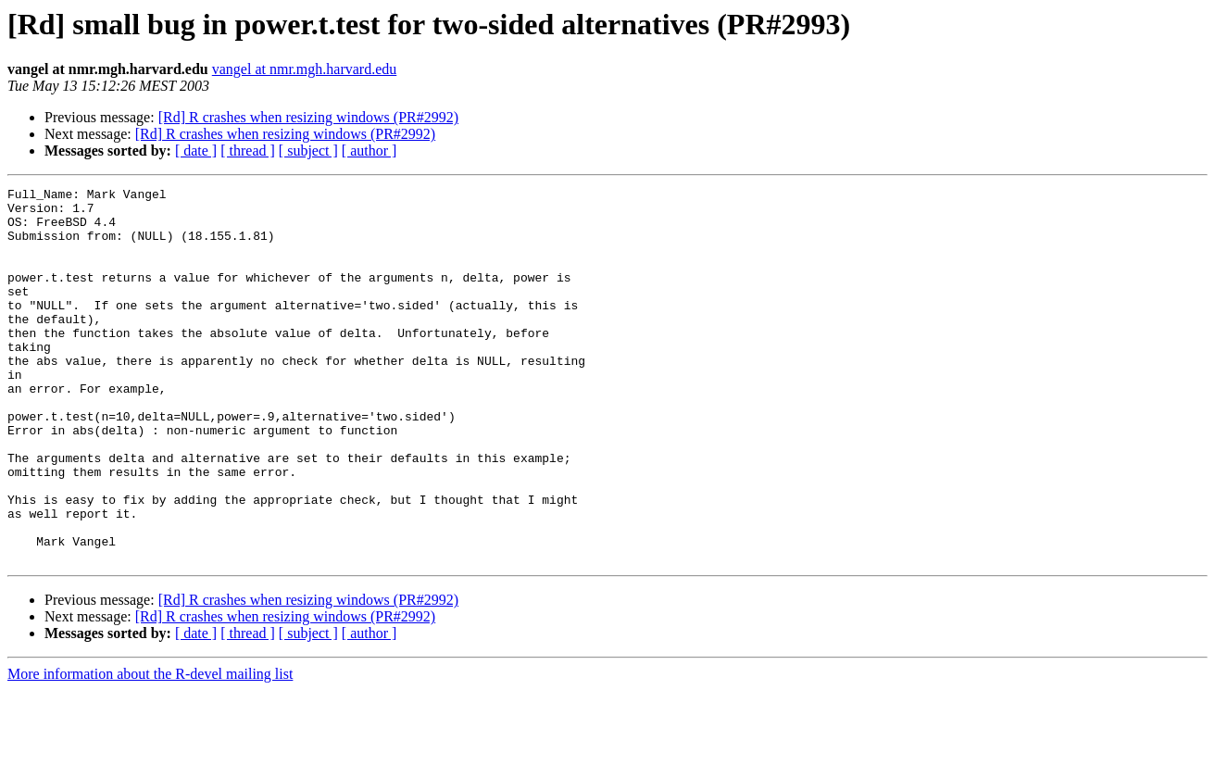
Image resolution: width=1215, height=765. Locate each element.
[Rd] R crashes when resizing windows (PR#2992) (308, 117)
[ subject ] (308, 150)
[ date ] (196, 150)
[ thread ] (247, 150)
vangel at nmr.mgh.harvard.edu (304, 69)
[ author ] (369, 150)
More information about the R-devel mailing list (150, 749)
